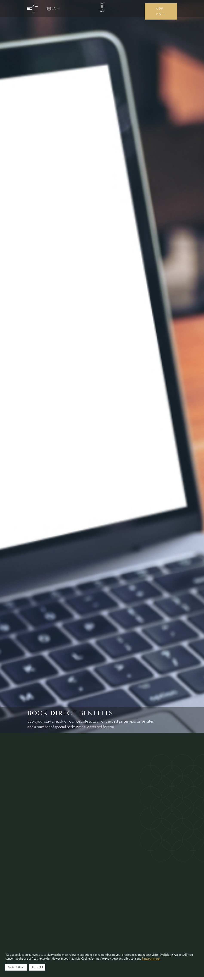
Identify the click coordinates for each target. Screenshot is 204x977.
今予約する (160, 11)
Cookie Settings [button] (16, 967)
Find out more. (151, 958)
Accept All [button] (37, 967)
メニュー (32, 8)
